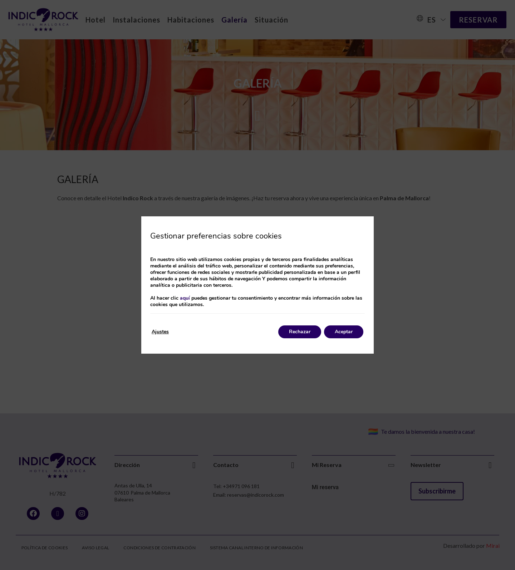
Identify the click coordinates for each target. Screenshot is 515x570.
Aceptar (344, 331)
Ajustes (160, 331)
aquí (185, 298)
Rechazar (299, 331)
